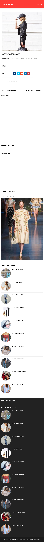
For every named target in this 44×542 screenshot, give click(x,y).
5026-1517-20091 (17, 282)
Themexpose (14, 539)
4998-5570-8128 (17, 269)
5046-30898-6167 (18, 295)
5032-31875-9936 (18, 333)
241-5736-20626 (17, 384)
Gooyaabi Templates (34, 539)
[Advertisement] (22, 173)
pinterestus (7, 4)
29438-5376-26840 (18, 346)
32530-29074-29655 (19, 372)
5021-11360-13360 (18, 320)
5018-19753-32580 (18, 307)
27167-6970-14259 (18, 359)
